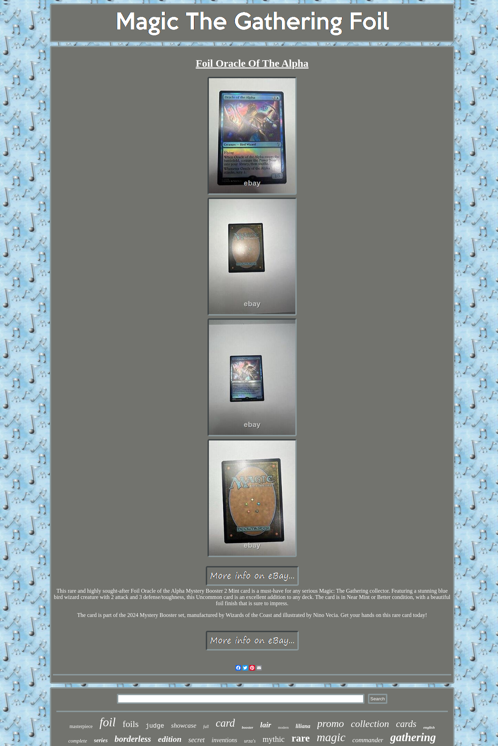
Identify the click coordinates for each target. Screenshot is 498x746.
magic (331, 737)
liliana (303, 726)
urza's (250, 741)
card (225, 723)
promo (330, 723)
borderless (132, 739)
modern (283, 727)
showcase (183, 725)
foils (131, 724)
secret (196, 740)
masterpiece (81, 726)
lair (265, 724)
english (429, 727)
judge (155, 725)
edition (170, 739)
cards (406, 724)
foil (108, 722)
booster (247, 727)
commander (368, 740)
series (101, 740)
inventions (224, 740)
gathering (413, 737)
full (206, 726)
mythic (273, 739)
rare (301, 738)
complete (77, 741)
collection (370, 723)
